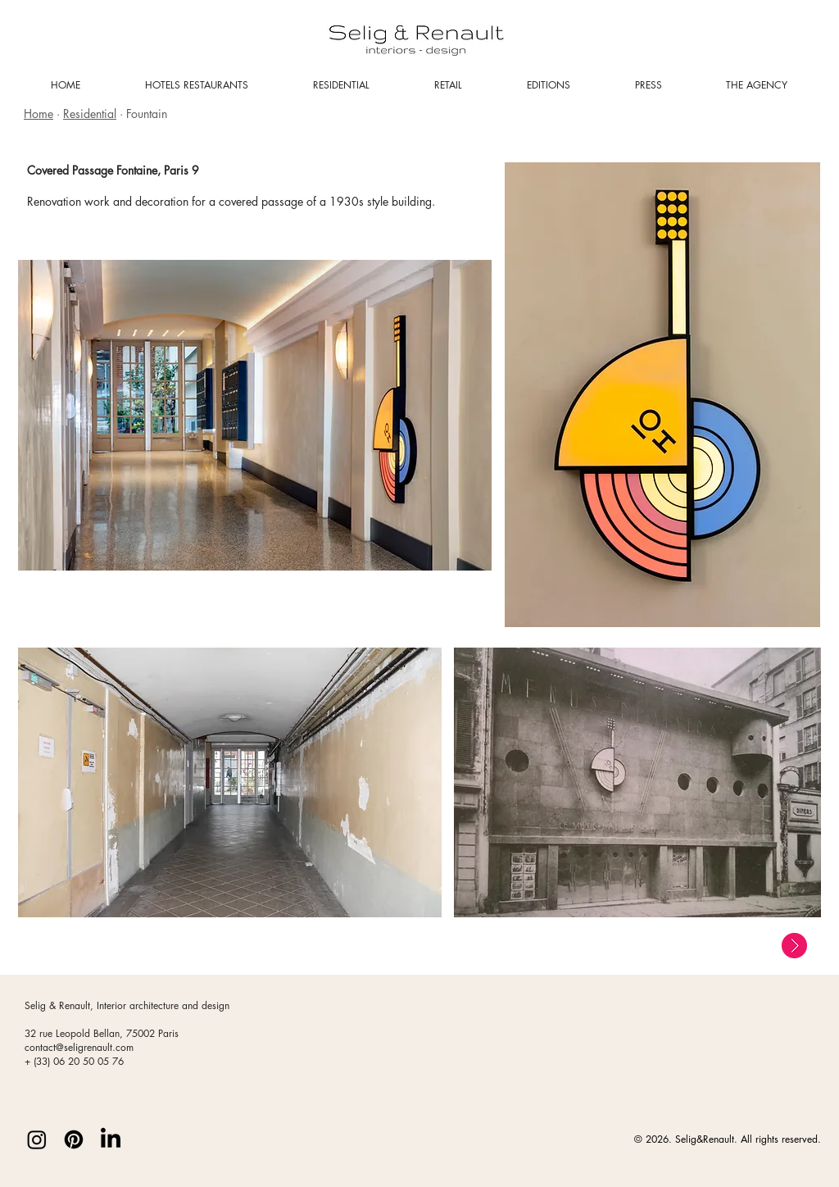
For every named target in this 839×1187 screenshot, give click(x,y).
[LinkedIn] (110, 1139)
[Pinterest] (73, 1139)
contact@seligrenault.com (79, 1047)
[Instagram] (37, 1139)
